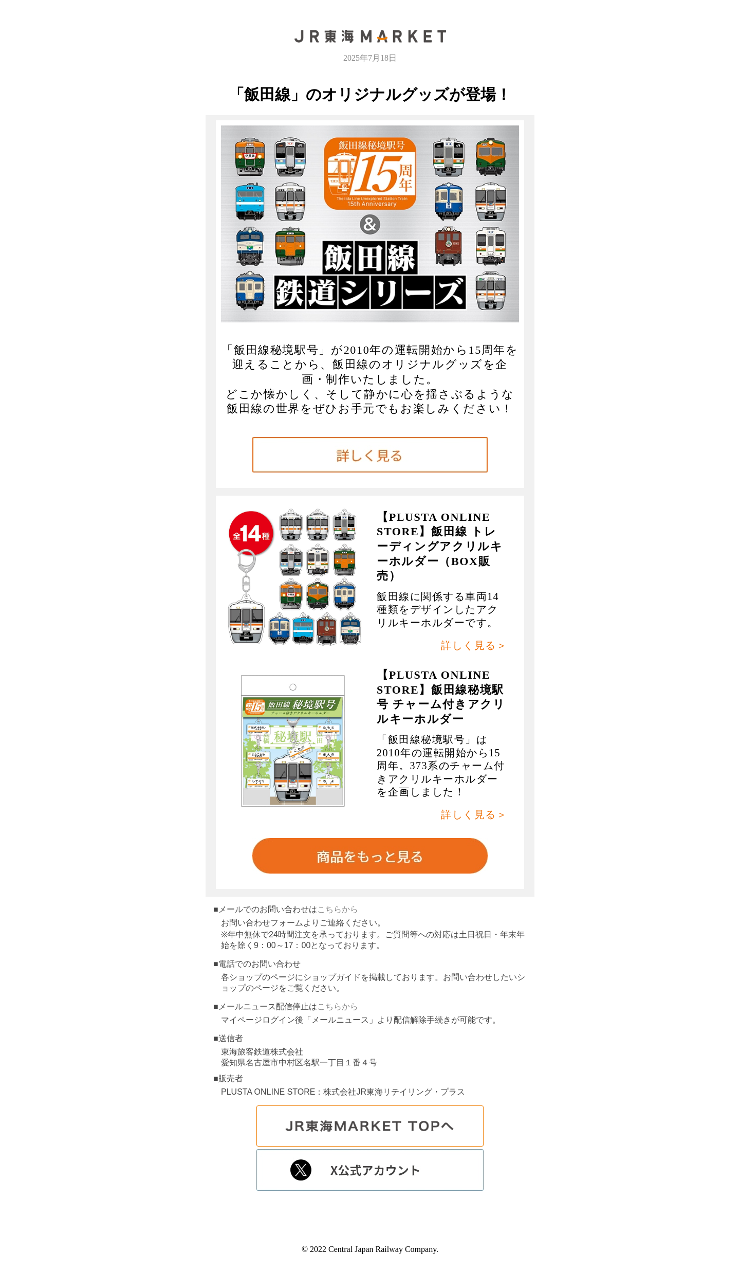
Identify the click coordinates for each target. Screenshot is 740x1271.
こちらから (337, 909)
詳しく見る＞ (474, 645)
